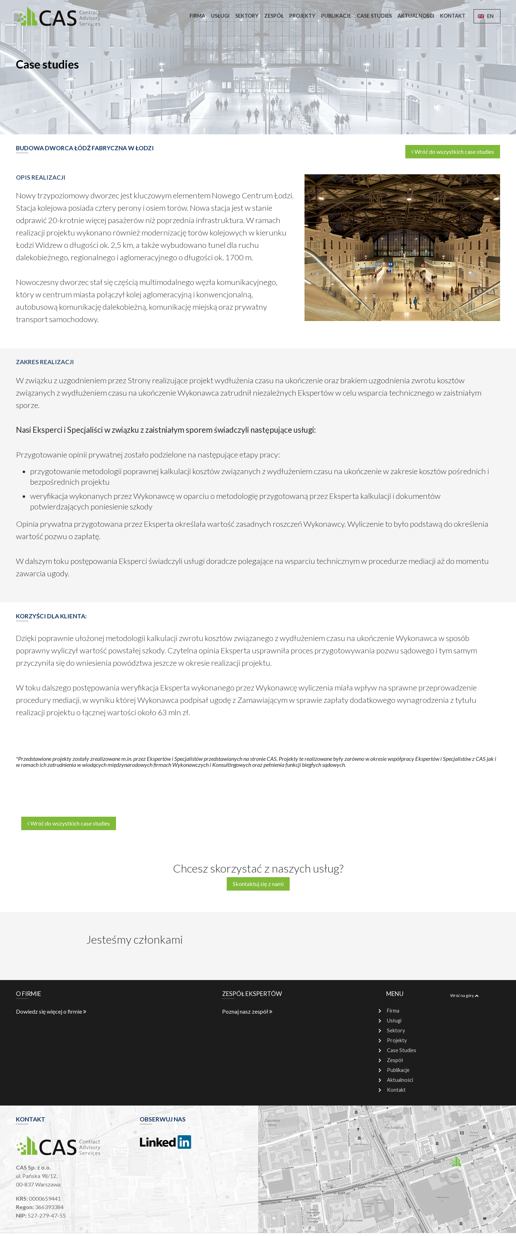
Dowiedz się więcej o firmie (51, 1011)
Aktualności (416, 16)
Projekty (302, 16)
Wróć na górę (464, 995)
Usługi (220, 16)
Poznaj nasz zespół (247, 1011)
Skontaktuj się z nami (258, 883)
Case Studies (374, 16)
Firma (197, 16)
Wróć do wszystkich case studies (452, 151)
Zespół (274, 16)
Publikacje (336, 16)
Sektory (247, 16)
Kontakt (452, 16)
